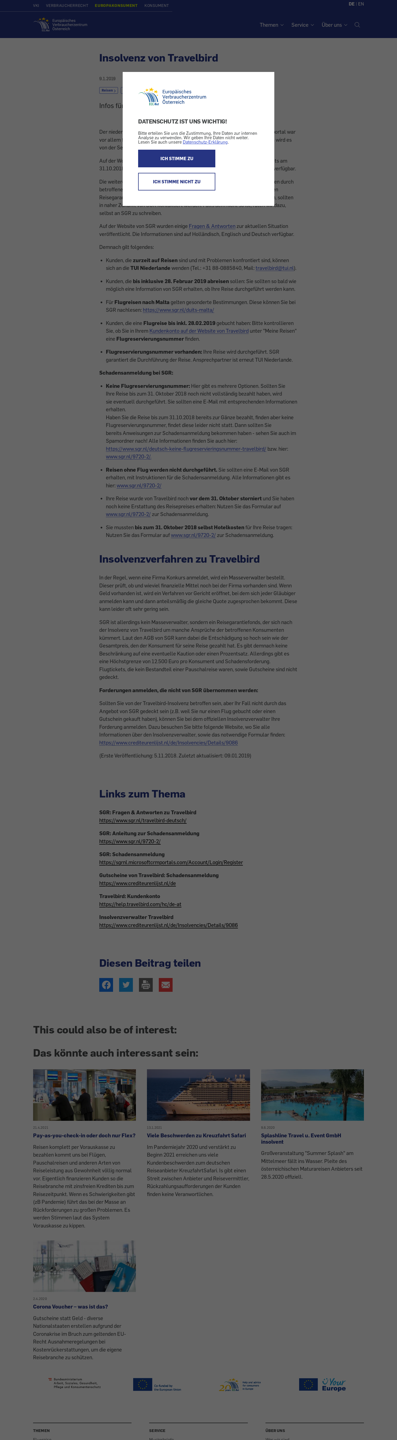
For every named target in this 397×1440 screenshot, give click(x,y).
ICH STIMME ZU (176, 158)
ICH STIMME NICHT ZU (176, 181)
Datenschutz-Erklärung (205, 142)
